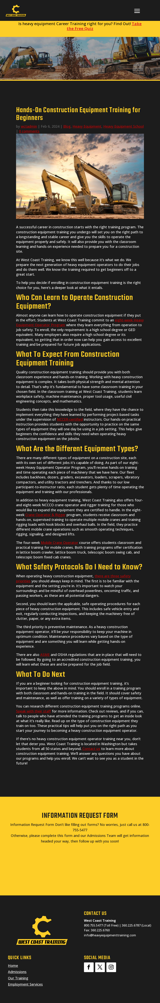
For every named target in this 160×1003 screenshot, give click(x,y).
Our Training (18, 978)
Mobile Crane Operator (59, 542)
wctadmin (29, 126)
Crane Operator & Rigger (45, 514)
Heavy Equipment (87, 126)
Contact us (91, 748)
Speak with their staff (33, 711)
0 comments (29, 131)
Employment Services (25, 984)
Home (13, 965)
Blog (67, 126)
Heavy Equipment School (123, 126)
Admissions (17, 971)
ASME (45, 654)
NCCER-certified (70, 419)
